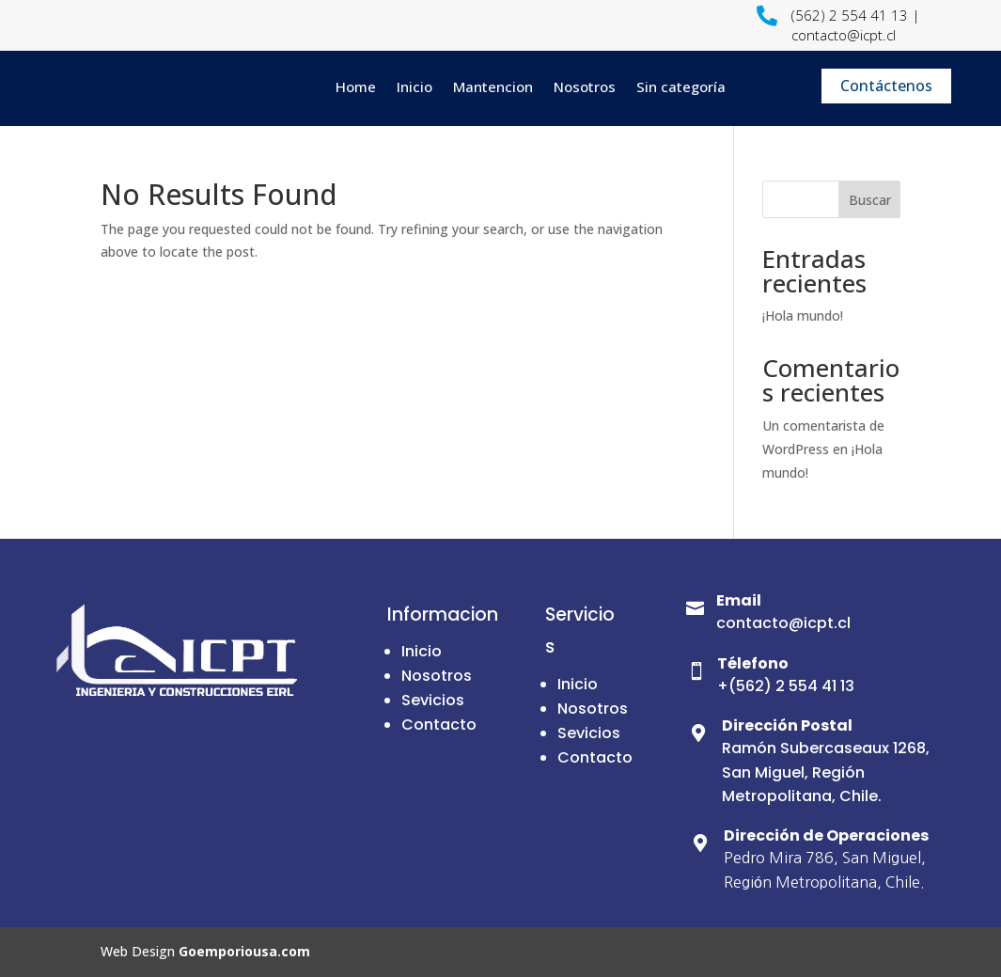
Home (356, 86)
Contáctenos (886, 85)
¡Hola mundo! (802, 315)
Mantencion (493, 86)
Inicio (414, 86)
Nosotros (585, 86)
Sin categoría (681, 86)
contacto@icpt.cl (783, 623)
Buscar (870, 200)
